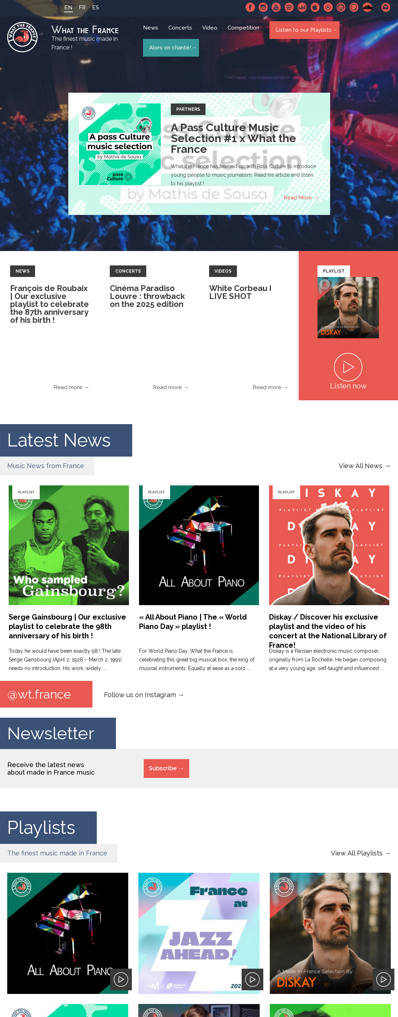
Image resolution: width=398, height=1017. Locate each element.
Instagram (263, 7)
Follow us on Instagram (140, 695)
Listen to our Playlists (303, 33)
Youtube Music (328, 7)
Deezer (302, 7)
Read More (298, 198)
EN (62, 7)
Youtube (276, 7)
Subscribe (163, 770)
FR (75, 7)
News (152, 33)
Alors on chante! (170, 46)
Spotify (289, 7)
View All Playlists (356, 855)
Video (212, 33)
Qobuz (354, 7)
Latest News (59, 441)
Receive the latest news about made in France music (51, 770)
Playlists (41, 829)
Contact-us (386, 7)
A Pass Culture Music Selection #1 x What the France (233, 139)
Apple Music (315, 7)
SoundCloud (367, 7)
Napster (341, 7)
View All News (360, 467)
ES (89, 7)
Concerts (182, 33)
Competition (245, 33)
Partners (188, 110)
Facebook (250, 7)
